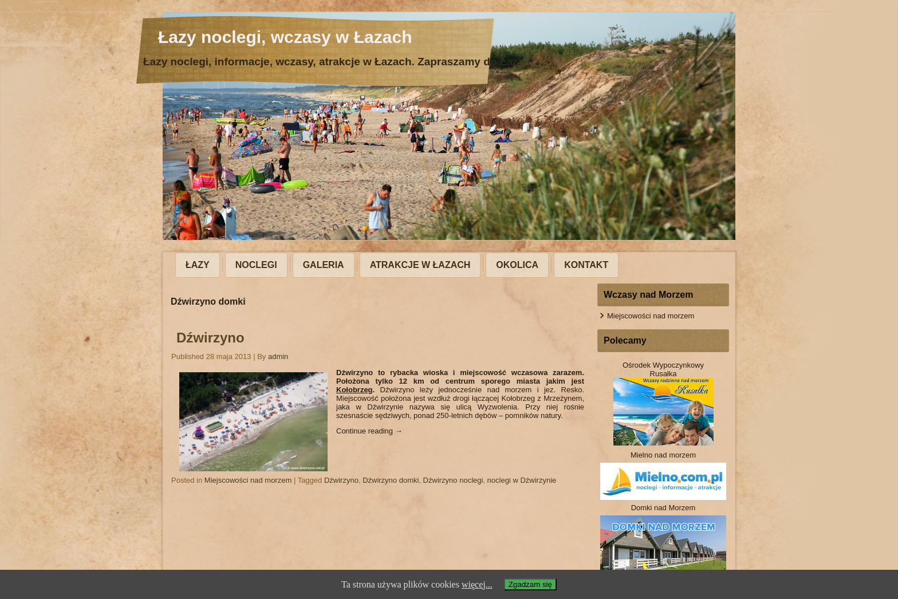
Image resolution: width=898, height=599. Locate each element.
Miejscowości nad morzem (248, 480)
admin (278, 356)
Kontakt (586, 265)
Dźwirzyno (210, 337)
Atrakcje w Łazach (420, 265)
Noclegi (256, 265)
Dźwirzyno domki (391, 480)
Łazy (198, 265)
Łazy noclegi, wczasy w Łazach (285, 36)
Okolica (517, 265)
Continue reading (369, 431)
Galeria (323, 265)
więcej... (477, 584)
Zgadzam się (530, 584)
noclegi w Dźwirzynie (522, 480)
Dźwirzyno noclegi (453, 480)
